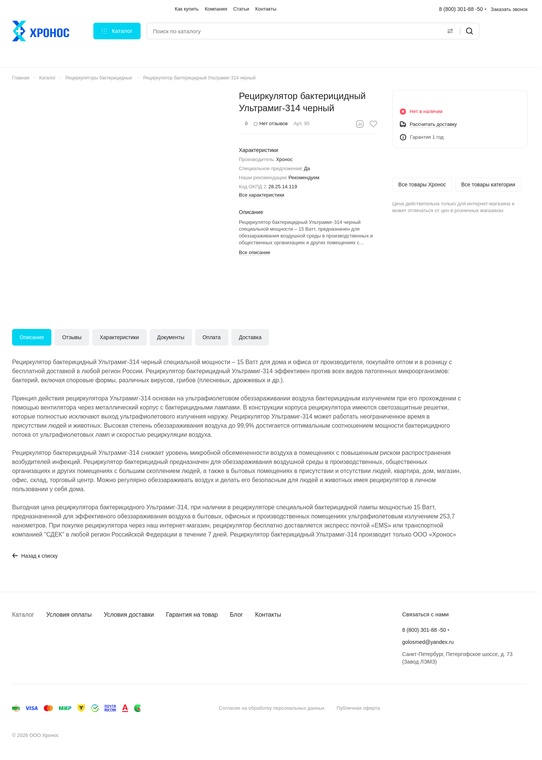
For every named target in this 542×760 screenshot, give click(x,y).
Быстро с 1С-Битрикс (487, 707)
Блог (236, 614)
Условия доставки (129, 614)
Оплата (212, 337)
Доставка (250, 337)
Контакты (268, 614)
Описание (32, 337)
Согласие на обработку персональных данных (272, 708)
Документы (170, 337)
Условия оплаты (68, 614)
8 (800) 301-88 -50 (461, 9)
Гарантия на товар (192, 614)
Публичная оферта (358, 708)
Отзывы (71, 337)
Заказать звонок (509, 9)
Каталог (23, 614)
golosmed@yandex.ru (428, 642)
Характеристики (119, 337)
